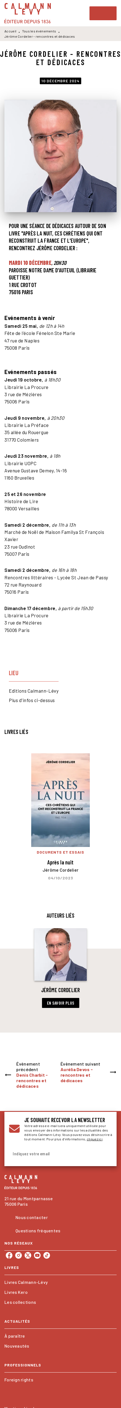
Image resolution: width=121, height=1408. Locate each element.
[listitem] (9, 1255)
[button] (60, 968)
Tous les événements (39, 31)
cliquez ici (94, 1139)
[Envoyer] (105, 1153)
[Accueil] (27, 13)
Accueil (10, 31)
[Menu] (103, 13)
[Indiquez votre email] (53, 1154)
